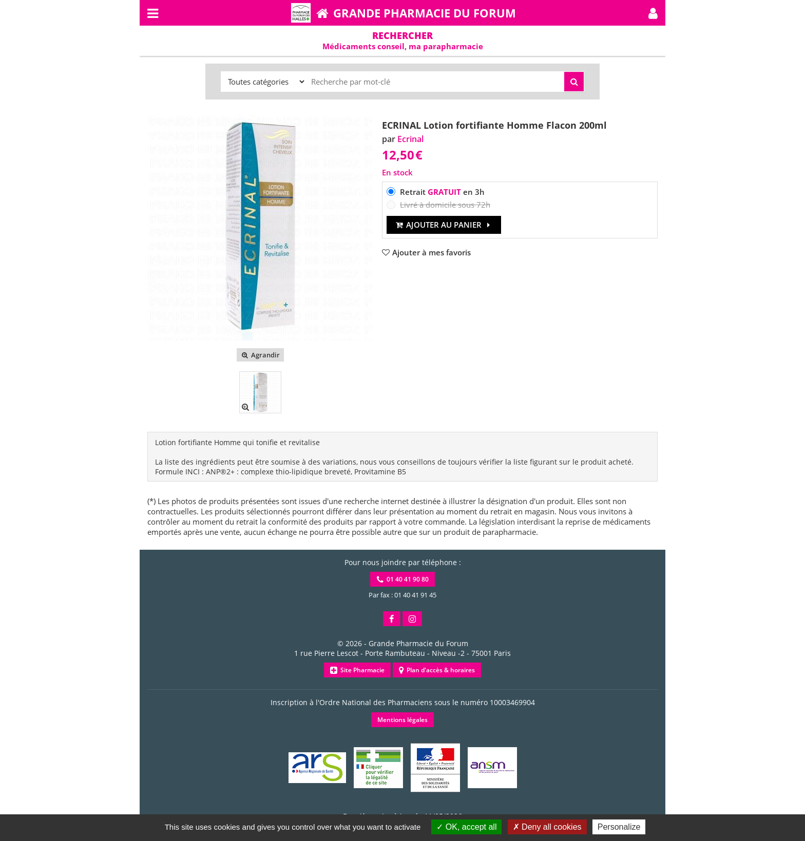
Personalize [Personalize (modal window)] (619, 827)
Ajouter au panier (443, 224)
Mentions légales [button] (402, 719)
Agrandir (260, 354)
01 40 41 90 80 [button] (403, 579)
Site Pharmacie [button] (357, 670)
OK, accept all (466, 827)
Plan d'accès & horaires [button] (437, 670)
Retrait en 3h (442, 192)
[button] (653, 13)
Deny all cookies (547, 827)
